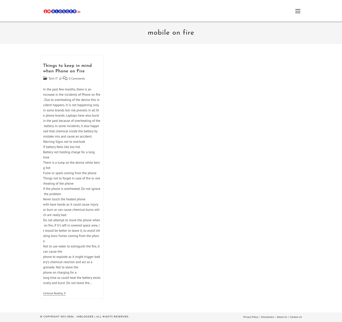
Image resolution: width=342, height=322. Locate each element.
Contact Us (296, 317)
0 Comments (77, 78)
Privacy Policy (250, 317)
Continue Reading (54, 293)
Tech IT (53, 78)
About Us (282, 317)
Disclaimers (267, 317)
